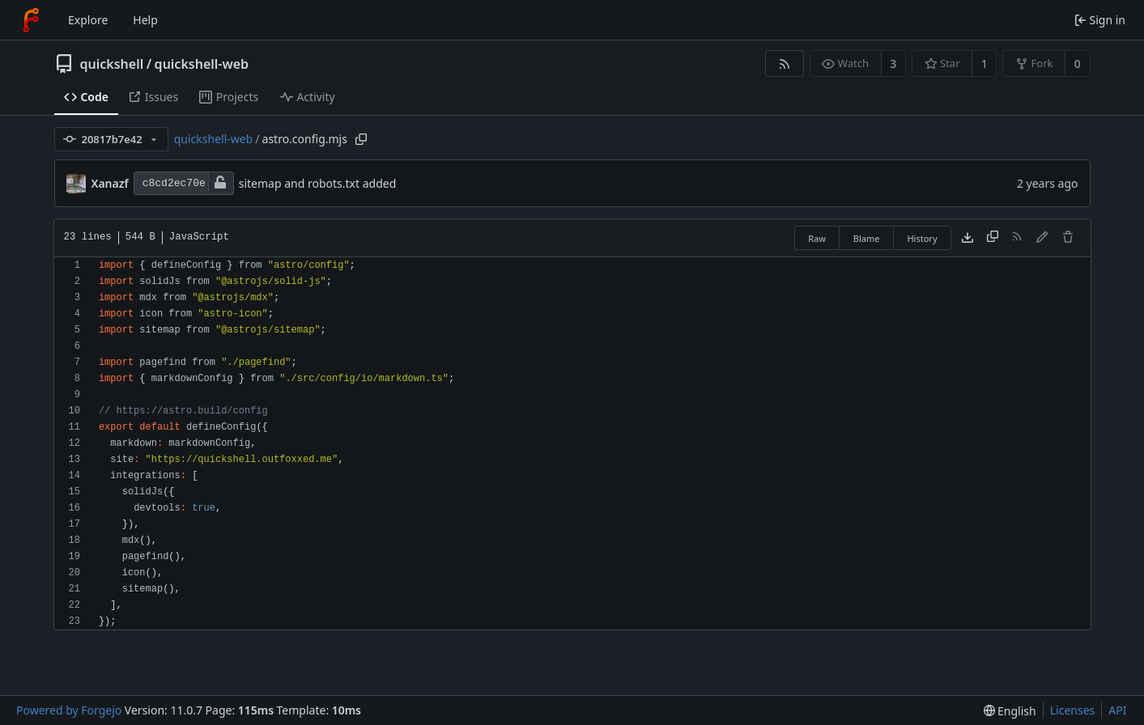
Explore (88, 20)
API (1117, 710)
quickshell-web (202, 64)
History (922, 238)
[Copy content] (992, 238)
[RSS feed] (784, 63)
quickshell (112, 64)
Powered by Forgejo (68, 710)
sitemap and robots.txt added (318, 183)
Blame (866, 238)
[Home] (30, 20)
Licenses (1072, 710)
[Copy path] (361, 139)
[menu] (1010, 711)
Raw (817, 238)
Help (145, 20)
